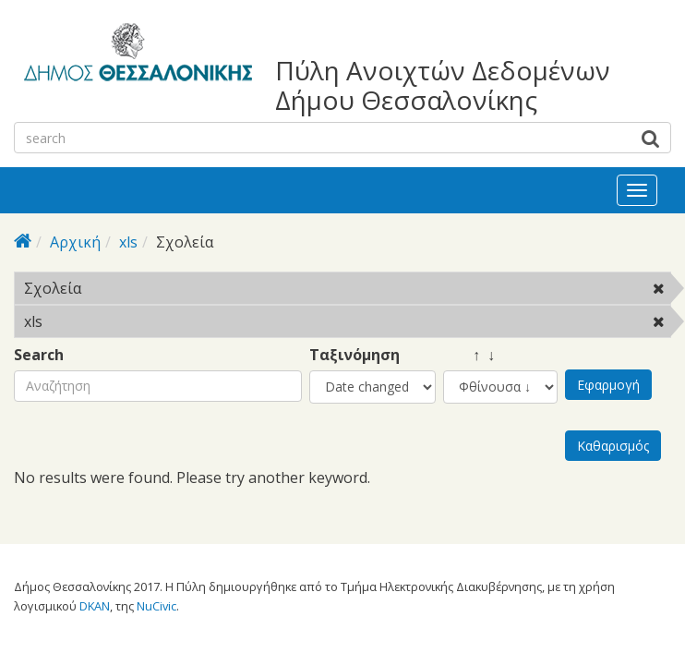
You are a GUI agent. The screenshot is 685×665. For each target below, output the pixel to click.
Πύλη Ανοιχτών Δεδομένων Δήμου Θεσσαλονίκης (442, 85)
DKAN (94, 606)
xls (128, 242)
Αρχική (75, 242)
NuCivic (156, 606)
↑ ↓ (469, 355)
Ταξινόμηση (354, 355)
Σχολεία (129, 288)
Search (39, 355)
